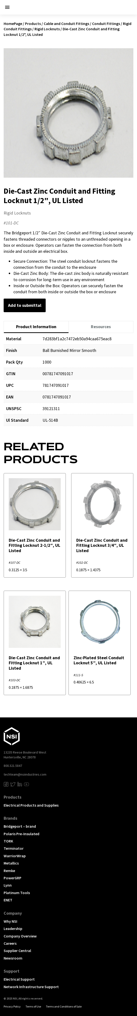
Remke (9, 870)
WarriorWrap (15, 855)
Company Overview (20, 936)
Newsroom (13, 958)
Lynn (8, 885)
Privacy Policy (12, 1006)
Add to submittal (24, 305)
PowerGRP (12, 877)
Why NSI (10, 921)
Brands (10, 818)
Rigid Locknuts (47, 28)
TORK (8, 841)
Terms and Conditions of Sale (64, 1006)
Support (11, 971)
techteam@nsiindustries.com (25, 774)
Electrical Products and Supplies (31, 805)
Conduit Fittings (106, 23)
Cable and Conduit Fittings (66, 23)
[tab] (36, 327)
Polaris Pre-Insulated (21, 833)
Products (33, 23)
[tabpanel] (68, 383)
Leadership (13, 928)
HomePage (13, 23)
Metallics (11, 863)
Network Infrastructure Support (31, 986)
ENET (8, 899)
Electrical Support (19, 979)
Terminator (14, 848)
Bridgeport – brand (20, 826)
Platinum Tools (17, 892)
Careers (10, 943)
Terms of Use (33, 1006)
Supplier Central (17, 950)
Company (13, 913)
